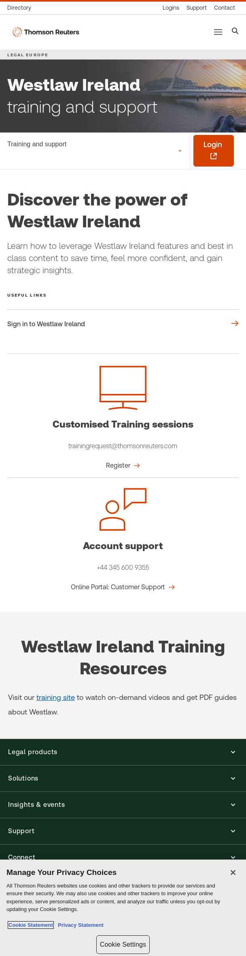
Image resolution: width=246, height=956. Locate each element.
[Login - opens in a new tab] (213, 151)
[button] (123, 752)
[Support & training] (196, 8)
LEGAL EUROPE (27, 55)
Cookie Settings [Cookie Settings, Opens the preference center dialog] (123, 944)
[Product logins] (171, 8)
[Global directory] (21, 8)
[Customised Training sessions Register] (123, 466)
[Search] (235, 32)
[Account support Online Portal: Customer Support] (123, 587)
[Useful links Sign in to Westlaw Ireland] (123, 324)
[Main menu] (218, 32)
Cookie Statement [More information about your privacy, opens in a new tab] (30, 925)
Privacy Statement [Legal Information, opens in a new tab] (79, 925)
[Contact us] (224, 8)
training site (55, 697)
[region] (123, 908)
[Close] (233, 872)
